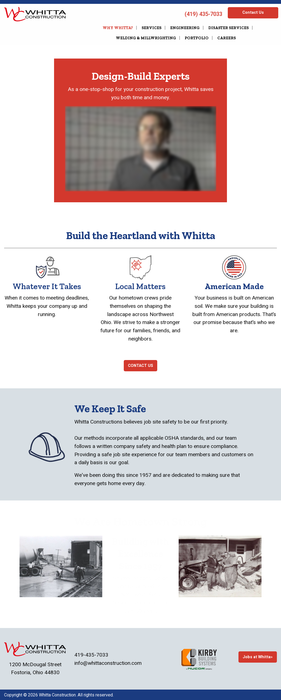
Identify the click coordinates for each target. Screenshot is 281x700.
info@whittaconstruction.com (108, 663)
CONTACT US (140, 366)
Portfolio (197, 37)
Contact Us (253, 12)
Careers (226, 37)
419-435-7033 (91, 655)
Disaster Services (228, 27)
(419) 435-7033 (202, 14)
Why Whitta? (118, 27)
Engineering (184, 27)
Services (151, 27)
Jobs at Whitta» (257, 657)
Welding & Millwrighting (146, 37)
